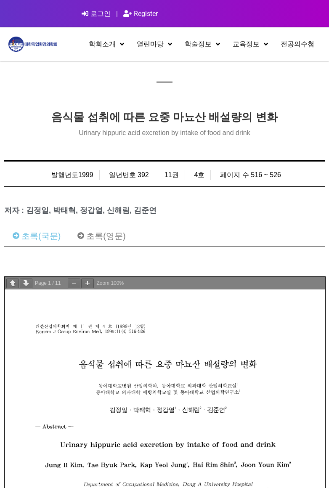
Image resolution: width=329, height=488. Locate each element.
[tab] (36, 236)
